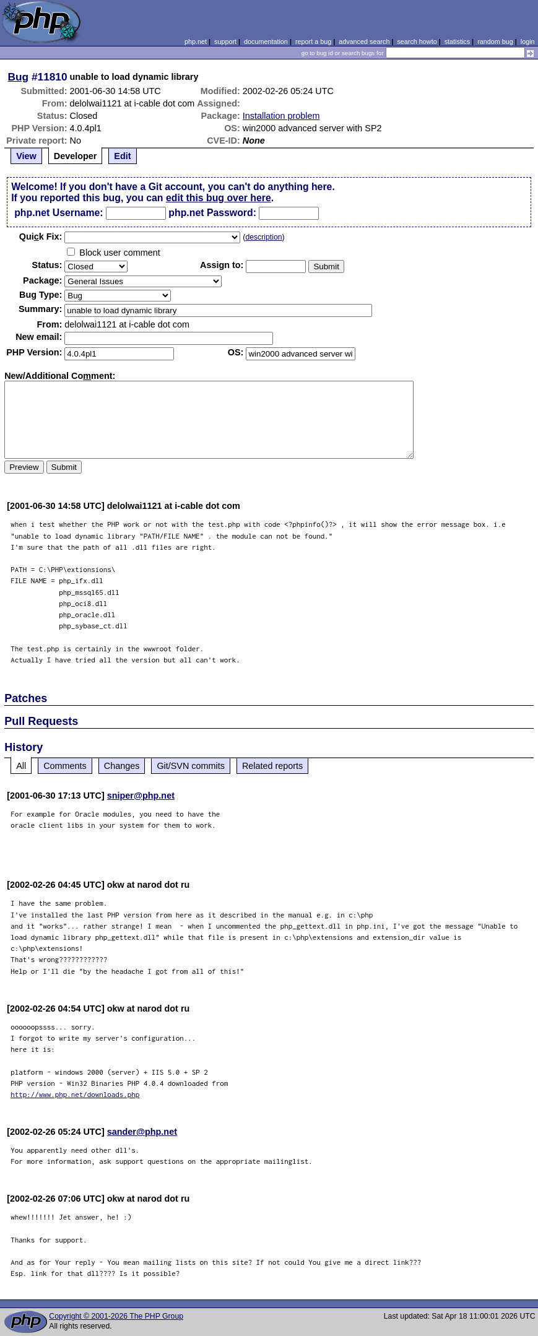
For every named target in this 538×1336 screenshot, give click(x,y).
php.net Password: (212, 212)
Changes (122, 766)
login (528, 41)
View (26, 156)
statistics (457, 41)
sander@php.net (142, 1132)
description (263, 237)
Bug (18, 77)
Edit (122, 156)
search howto (416, 41)
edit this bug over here (218, 198)
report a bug (313, 41)
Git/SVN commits (191, 766)
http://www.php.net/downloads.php (75, 1094)
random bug (495, 41)
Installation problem (281, 116)
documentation (266, 41)
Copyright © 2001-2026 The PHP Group (116, 1316)
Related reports (272, 766)
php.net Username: (58, 212)
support (225, 41)
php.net (195, 41)
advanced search (364, 41)
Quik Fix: (41, 236)
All (21, 766)
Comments (65, 766)
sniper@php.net (141, 795)
